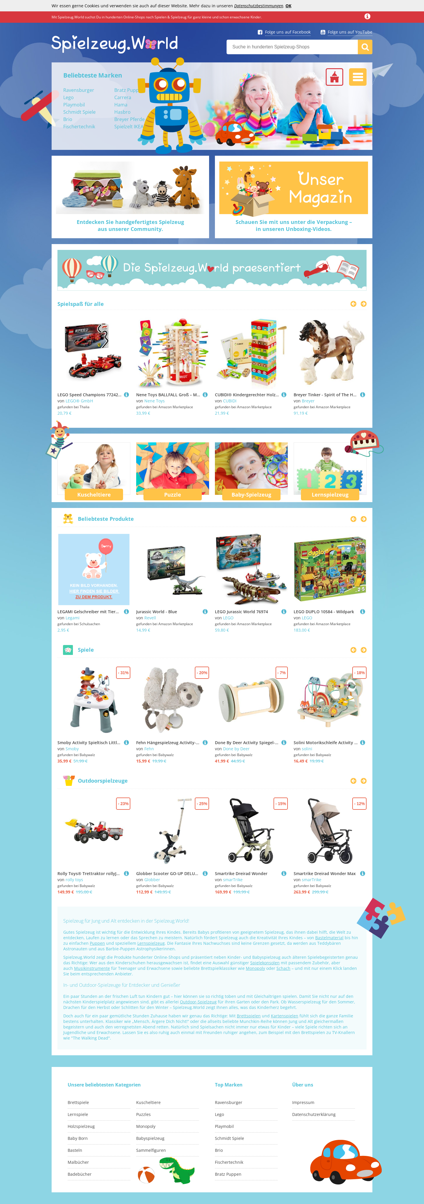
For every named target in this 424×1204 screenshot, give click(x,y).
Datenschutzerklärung (314, 1114)
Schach (283, 968)
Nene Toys (154, 401)
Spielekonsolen (265, 962)
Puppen (97, 943)
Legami (73, 618)
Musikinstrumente (92, 968)
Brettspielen (249, 1016)
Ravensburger (78, 90)
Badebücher (80, 1174)
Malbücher (78, 1162)
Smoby (72, 748)
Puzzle (172, 494)
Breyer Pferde (129, 119)
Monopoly (255, 968)
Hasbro (122, 112)
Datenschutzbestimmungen (258, 5)
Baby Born (78, 1138)
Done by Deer (236, 748)
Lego (68, 97)
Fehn (149, 748)
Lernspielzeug (330, 494)
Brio (67, 119)
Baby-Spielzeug (251, 494)
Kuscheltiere (94, 494)
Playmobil (74, 104)
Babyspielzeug (150, 1138)
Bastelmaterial (329, 937)
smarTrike (233, 879)
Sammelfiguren (151, 1150)
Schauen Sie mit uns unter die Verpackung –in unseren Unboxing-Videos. (294, 225)
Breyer (308, 401)
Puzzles (143, 1114)
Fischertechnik (79, 126)
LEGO (228, 618)
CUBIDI (229, 401)
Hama (120, 104)
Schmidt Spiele (79, 112)
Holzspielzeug (81, 1126)
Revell (150, 618)
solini (307, 748)
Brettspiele (78, 1102)
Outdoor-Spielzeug (198, 1002)
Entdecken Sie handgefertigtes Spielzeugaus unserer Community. (130, 225)
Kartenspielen (284, 1016)
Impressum (303, 1102)
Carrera (122, 97)
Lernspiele (78, 1114)
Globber (152, 879)
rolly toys (74, 879)
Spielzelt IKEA (128, 126)
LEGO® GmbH (79, 401)
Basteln (75, 1150)
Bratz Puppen (129, 90)
